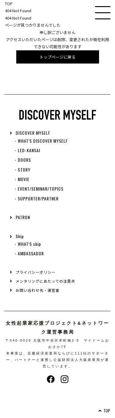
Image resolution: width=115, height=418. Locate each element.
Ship (20, 236)
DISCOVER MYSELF (33, 133)
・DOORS (22, 160)
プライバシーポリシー (36, 272)
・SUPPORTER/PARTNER (36, 198)
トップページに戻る (57, 57)
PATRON (23, 217)
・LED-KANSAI (26, 150)
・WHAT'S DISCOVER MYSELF (40, 140)
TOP (9, 3)
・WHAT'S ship (27, 244)
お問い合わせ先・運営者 (37, 290)
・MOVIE (21, 179)
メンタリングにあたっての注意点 (45, 281)
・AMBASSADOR (28, 253)
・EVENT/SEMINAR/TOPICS (38, 188)
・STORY (21, 169)
